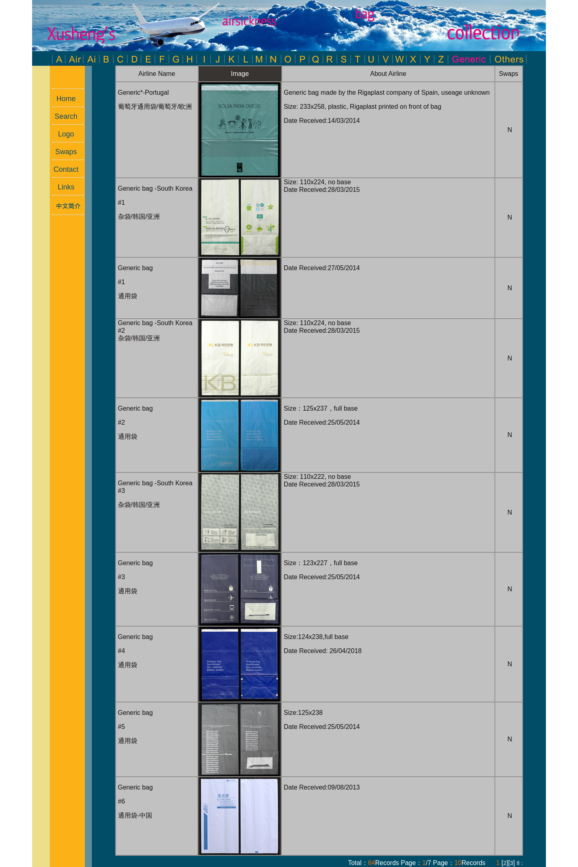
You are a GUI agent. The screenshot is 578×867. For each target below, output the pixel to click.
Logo (62, 134)
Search (62, 116)
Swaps (62, 152)
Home (61, 99)
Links (61, 187)
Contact (61, 169)
